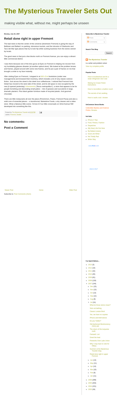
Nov (92, 290)
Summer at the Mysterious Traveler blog (99, 350)
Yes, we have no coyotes (99, 314)
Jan (91, 376)
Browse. (94, 110)
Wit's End (44, 76)
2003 (90, 389)
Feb (91, 373)
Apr (91, 366)
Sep (92, 296)
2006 (90, 380)
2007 (90, 284)
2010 (90, 274)
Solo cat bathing (95, 308)
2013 (90, 265)
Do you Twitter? (95, 321)
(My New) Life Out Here (96, 128)
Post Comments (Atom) (22, 194)
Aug (92, 299)
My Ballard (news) (94, 131)
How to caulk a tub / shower (98, 98)
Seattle (19, 114)
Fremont (13, 114)
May (92, 363)
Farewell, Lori (95, 334)
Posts (90, 38)
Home (41, 190)
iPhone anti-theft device (98, 318)
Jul (91, 302)
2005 (90, 383)
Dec (92, 286)
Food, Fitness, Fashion (96, 123)
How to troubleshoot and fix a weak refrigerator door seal (98, 78)
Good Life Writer (94, 134)
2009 (90, 277)
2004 (90, 386)
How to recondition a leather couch (100, 89)
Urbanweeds (30, 86)
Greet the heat (95, 337)
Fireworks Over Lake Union (100, 341)
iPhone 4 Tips (93, 120)
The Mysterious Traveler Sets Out (58, 11)
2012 (90, 268)
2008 (90, 280)
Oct (91, 293)
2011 (90, 271)
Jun (91, 360)
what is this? (94, 169)
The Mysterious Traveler (97, 60)
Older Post (73, 190)
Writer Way (92, 139)
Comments (92, 42)
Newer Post (9, 190)
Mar (91, 370)
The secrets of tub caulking (97, 93)
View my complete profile (95, 66)
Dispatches (92, 125)
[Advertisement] (95, 214)
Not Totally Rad (93, 136)
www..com (93, 146)
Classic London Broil (97, 311)
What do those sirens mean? (100, 305)
